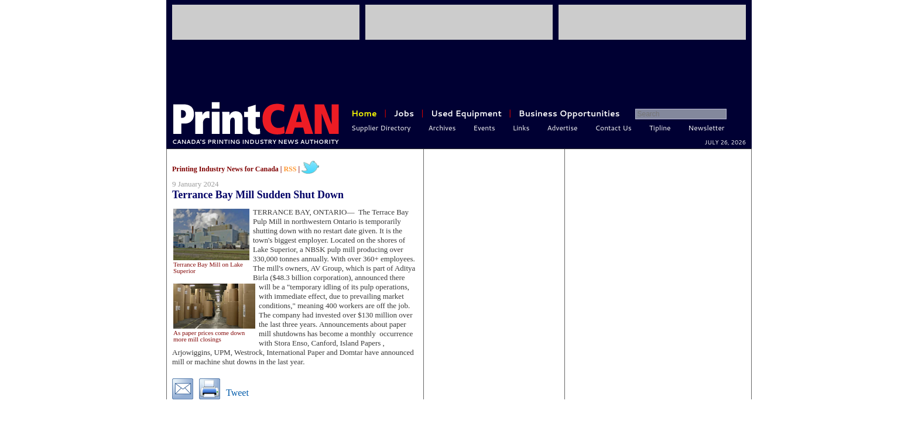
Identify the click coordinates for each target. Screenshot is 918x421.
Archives (442, 128)
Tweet (237, 393)
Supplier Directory (381, 128)
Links (521, 128)
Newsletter (706, 128)
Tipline (660, 128)
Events (484, 128)
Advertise (562, 128)
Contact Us (613, 128)
